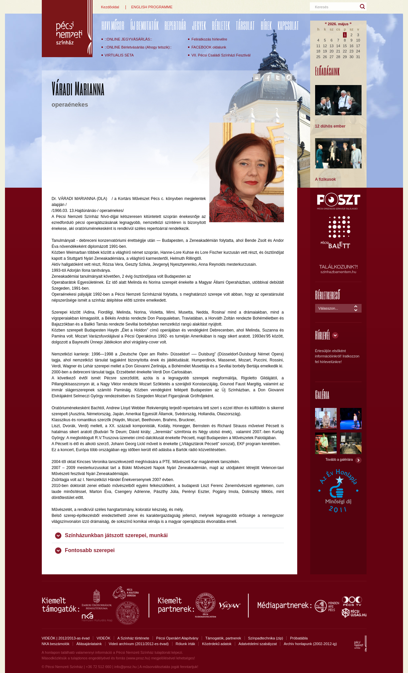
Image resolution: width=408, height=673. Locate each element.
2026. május (338, 24)
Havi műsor (113, 25)
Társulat (245, 25)
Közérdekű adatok (217, 644)
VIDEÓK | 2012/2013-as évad (66, 638)
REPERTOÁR (175, 25)
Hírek (266, 25)
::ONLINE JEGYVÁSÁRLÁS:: (128, 39)
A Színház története (133, 638)
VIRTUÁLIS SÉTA (119, 55)
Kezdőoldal (110, 7)
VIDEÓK (103, 638)
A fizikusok (325, 179)
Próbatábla (298, 638)
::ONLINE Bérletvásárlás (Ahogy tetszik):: (138, 47)
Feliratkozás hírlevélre (209, 39)
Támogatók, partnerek (223, 638)
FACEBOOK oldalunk (208, 47)
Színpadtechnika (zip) (265, 638)
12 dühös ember (330, 126)
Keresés (321, 7)
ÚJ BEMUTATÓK (144, 25)
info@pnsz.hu (125, 667)
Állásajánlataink (89, 644)
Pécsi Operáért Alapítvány (177, 638)
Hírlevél (322, 335)
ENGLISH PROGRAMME (151, 7)
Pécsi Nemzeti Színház (67, 28)
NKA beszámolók (56, 644)
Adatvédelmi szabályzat (257, 644)
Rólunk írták (185, 644)
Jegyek (199, 25)
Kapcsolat (288, 25)
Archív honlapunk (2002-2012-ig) (310, 644)
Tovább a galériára (339, 459)
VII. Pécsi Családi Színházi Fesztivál (220, 55)
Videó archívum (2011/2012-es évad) (139, 644)
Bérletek (221, 25)
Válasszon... (328, 308)
